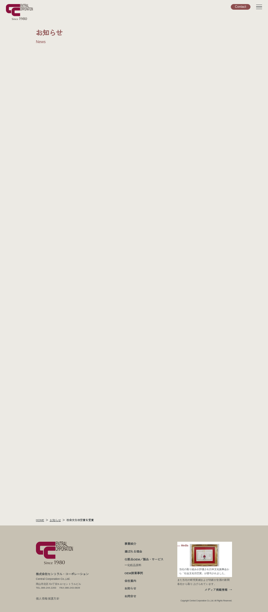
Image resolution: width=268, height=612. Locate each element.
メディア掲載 (225, 100)
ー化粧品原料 (132, 565)
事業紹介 (129, 543)
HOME (40, 520)
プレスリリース (225, 120)
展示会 (225, 91)
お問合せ (129, 596)
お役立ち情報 (225, 81)
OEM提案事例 (133, 573)
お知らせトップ (236, 129)
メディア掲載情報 (216, 590)
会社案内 (129, 581)
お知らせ (225, 110)
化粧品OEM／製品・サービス (143, 559)
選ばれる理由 (132, 551)
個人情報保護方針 (48, 599)
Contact (240, 6)
